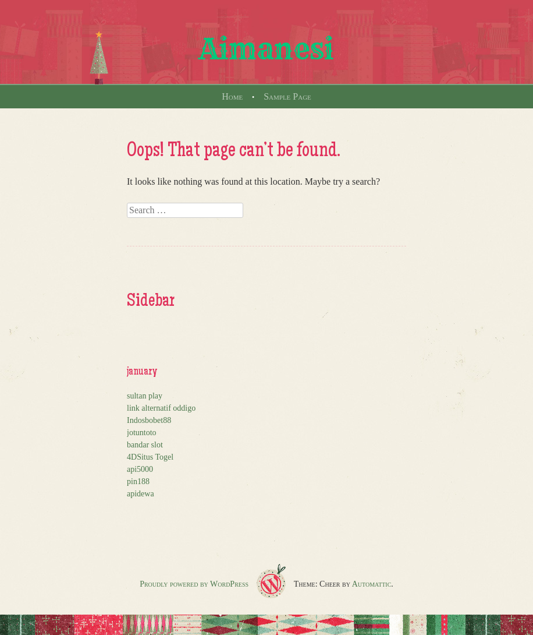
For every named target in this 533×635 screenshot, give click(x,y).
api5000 (140, 469)
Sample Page (287, 96)
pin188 (138, 481)
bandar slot (145, 444)
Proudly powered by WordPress (194, 584)
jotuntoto (142, 432)
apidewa (140, 493)
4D (132, 457)
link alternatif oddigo (161, 408)
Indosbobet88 (149, 420)
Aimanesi (266, 48)
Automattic (372, 584)
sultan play (144, 395)
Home (232, 96)
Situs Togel (155, 457)
